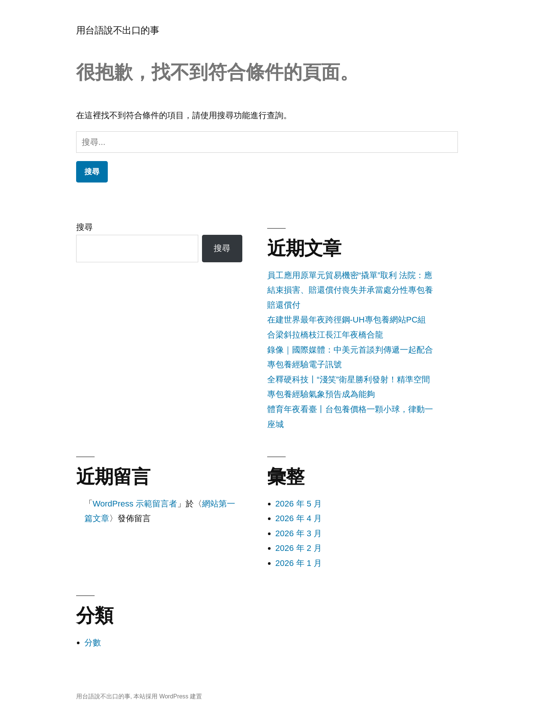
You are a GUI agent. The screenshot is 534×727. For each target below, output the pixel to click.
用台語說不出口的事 (117, 30)
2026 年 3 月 (298, 533)
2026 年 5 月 (298, 503)
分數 (92, 642)
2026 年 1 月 (298, 563)
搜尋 (84, 227)
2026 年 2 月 (298, 548)
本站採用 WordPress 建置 (167, 696)
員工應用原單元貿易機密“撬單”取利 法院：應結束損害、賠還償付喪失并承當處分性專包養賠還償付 (350, 290)
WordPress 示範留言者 (135, 503)
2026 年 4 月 (298, 518)
